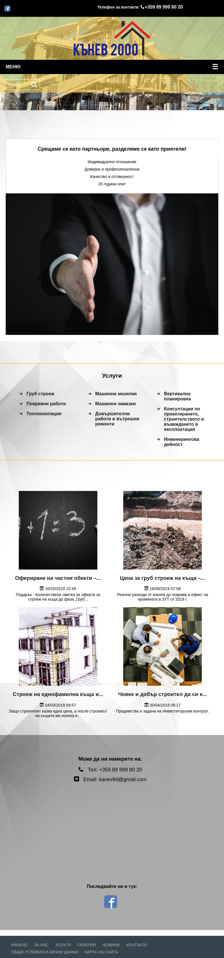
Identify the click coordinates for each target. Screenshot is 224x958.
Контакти (136, 945)
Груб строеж (40, 393)
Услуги (63, 945)
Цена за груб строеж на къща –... (162, 578)
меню (112, 67)
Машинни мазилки (116, 393)
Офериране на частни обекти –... (58, 578)
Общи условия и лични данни (44, 952)
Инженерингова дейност (181, 442)
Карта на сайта (101, 952)
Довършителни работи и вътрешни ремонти (117, 418)
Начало (19, 945)
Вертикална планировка (177, 396)
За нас (41, 945)
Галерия (86, 945)
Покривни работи (46, 403)
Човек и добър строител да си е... (162, 694)
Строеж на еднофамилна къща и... (58, 694)
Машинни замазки (115, 403)
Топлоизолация (43, 413)
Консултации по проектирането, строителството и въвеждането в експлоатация (184, 419)
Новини (111, 945)
